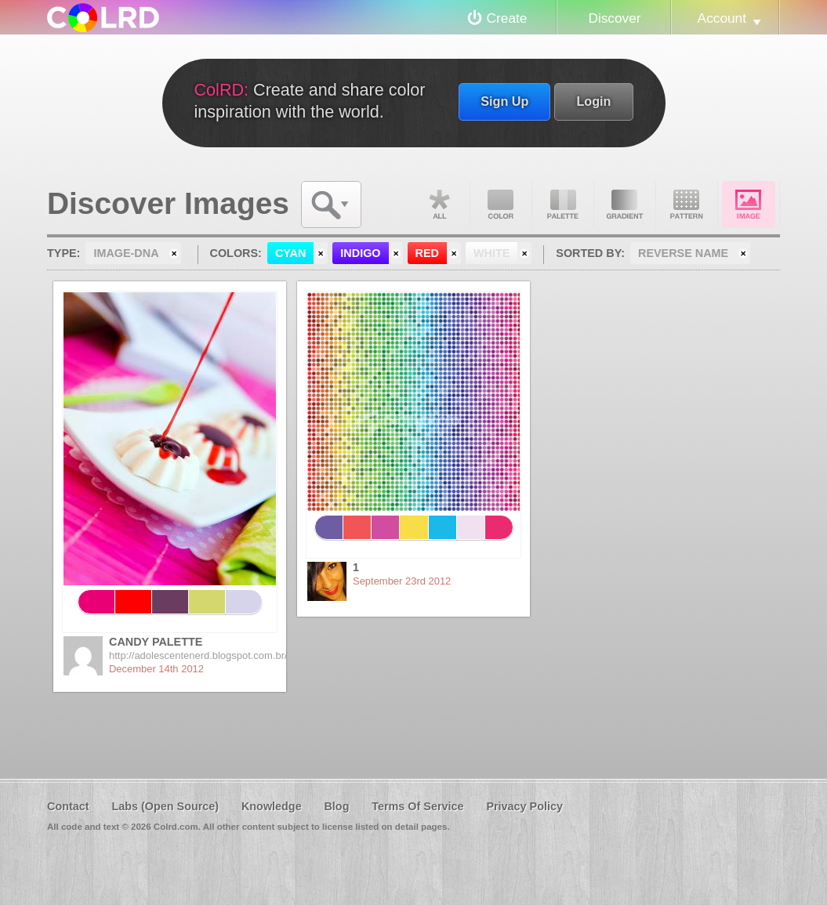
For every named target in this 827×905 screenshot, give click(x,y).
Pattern (686, 204)
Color (501, 204)
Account (722, 18)
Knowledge (271, 806)
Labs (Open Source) (165, 806)
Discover (614, 18)
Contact (68, 806)
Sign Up (504, 101)
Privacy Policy (524, 806)
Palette (562, 204)
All (439, 204)
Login (593, 101)
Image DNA (748, 204)
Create (507, 18)
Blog (336, 806)
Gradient (624, 204)
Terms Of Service (417, 806)
